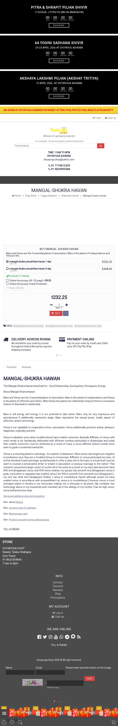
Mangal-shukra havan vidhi (60, 326)
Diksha (19, 502)
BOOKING (59, 25)
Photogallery (57, 597)
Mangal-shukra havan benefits (29, 326)
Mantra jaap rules (18, 513)
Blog (58, 593)
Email (39, 667)
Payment (58, 586)
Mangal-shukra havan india (89, 326)
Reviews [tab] (26, 367)
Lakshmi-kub (71, 141)
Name (9, 667)
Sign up (110, 117)
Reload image (53, 687)
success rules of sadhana (22, 507)
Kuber (81, 141)
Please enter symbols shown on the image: (89, 667)
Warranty (58, 590)
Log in (97, 117)
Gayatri (61, 141)
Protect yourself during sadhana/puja (29, 519)
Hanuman (52, 141)
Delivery (58, 582)
